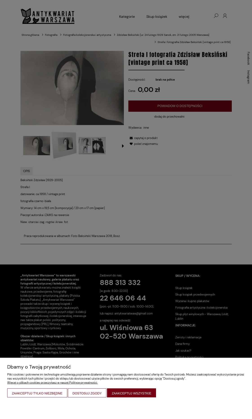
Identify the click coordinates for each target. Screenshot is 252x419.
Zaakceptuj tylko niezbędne (37, 393)
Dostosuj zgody (87, 393)
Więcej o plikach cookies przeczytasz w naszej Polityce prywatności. (52, 383)
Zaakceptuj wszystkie (131, 393)
